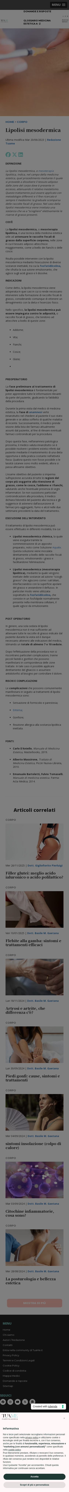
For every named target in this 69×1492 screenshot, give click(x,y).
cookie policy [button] (14, 1449)
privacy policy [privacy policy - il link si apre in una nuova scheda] (31, 1437)
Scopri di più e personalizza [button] (34, 1485)
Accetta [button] (34, 1476)
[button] (64, 1418)
